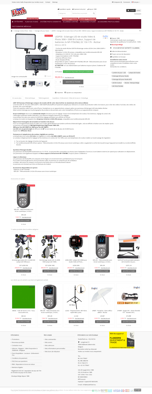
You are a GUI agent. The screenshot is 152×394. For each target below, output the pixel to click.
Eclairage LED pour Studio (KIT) (122, 79)
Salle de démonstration (119, 51)
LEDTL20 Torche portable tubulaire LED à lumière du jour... (129, 261)
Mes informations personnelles (55, 348)
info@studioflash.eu (89, 385)
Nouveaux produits (18, 342)
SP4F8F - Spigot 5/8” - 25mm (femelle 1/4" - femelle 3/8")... (128, 311)
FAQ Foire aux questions (19, 361)
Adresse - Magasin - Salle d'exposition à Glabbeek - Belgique (24, 349)
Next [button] (140, 255)
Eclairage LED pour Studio (120, 76)
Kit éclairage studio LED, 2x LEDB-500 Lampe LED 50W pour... (23, 261)
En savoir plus (17, 98)
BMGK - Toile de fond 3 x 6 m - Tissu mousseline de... (23, 311)
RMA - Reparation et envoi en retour (23, 364)
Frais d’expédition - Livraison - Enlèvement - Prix (25, 354)
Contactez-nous (17, 345)
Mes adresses (49, 345)
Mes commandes (50, 339)
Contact (47, 2)
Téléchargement (44, 98)
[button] (21, 26)
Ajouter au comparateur (74, 92)
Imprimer (60, 92)
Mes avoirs (48, 342)
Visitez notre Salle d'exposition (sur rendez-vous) (27, 2)
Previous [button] (12, 255)
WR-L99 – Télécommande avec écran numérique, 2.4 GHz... (23, 210)
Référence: (58, 45)
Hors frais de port (69, 77)
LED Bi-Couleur (117, 83)
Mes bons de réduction (52, 351)
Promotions (15, 339)
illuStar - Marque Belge (132, 83)
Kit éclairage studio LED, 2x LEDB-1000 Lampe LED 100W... (50, 261)
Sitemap (54, 2)
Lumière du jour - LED (119, 73)
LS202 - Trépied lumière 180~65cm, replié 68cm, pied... (76, 311)
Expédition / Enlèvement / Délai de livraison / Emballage (70, 98)
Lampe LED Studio (134, 73)
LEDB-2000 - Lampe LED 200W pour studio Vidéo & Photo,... (76, 261)
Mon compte (48, 335)
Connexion (126, 2)
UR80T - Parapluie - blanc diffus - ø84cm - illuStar (102, 311)
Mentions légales (17, 367)
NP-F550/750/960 (117, 86)
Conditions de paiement (19, 358)
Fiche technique (30, 98)
